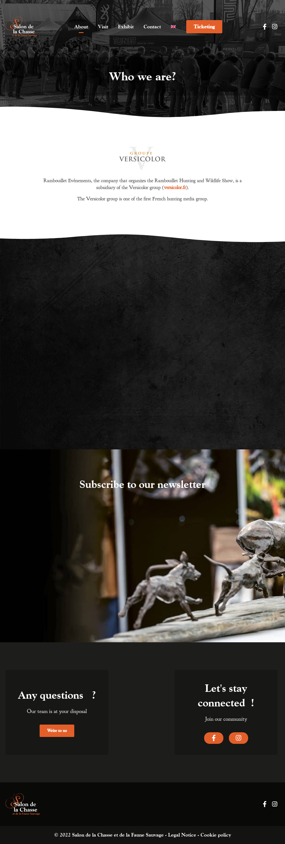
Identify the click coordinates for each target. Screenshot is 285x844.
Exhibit (126, 26)
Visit (103, 26)
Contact (152, 26)
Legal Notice (182, 835)
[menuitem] (173, 26)
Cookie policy (216, 835)
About (81, 26)
